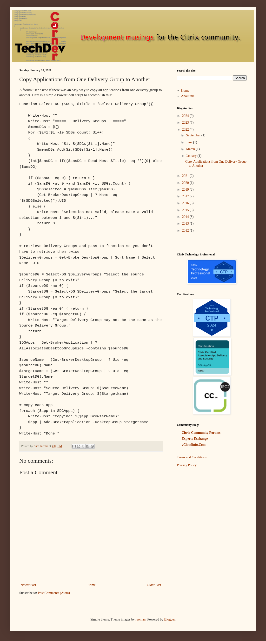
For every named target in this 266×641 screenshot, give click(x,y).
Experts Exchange (195, 439)
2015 (186, 210)
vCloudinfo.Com (194, 445)
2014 (186, 217)
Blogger (169, 619)
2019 (186, 189)
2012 (186, 230)
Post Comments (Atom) (54, 593)
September (193, 135)
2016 (186, 203)
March (191, 149)
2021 (186, 176)
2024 (186, 116)
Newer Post (28, 585)
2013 (186, 223)
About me (188, 96)
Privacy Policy (187, 465)
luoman (140, 619)
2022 (186, 129)
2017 (186, 196)
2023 (186, 122)
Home (91, 585)
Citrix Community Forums (201, 432)
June (189, 142)
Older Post (154, 585)
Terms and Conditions (191, 457)
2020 (186, 183)
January (191, 156)
